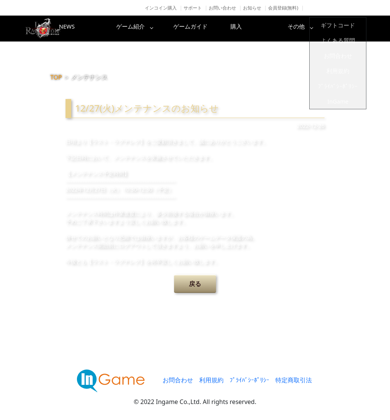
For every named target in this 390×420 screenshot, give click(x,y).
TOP (56, 77)
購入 (284, 28)
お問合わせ (178, 380)
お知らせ (252, 8)
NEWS (101, 28)
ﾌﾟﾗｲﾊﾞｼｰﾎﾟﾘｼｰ (249, 380)
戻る (195, 283)
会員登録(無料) (283, 8)
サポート (193, 8)
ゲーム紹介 (162, 28)
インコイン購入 (161, 8)
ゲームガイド (223, 28)
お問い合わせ (222, 8)
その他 (345, 28)
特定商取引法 (293, 380)
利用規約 (211, 380)
